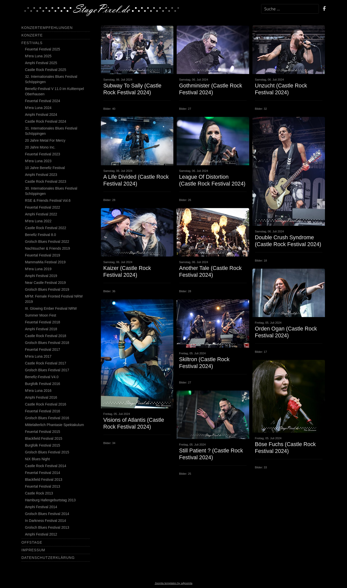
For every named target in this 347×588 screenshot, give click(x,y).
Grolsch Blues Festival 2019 (47, 289)
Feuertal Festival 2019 (42, 255)
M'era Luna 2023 (38, 161)
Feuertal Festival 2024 (42, 101)
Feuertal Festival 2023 (42, 154)
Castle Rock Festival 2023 (45, 181)
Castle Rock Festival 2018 (45, 336)
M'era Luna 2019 (38, 269)
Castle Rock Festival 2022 (45, 228)
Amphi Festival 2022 (41, 214)
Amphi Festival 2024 (41, 115)
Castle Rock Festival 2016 (45, 404)
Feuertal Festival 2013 (42, 486)
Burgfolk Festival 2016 (42, 384)
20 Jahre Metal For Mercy (45, 140)
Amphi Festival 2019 (41, 276)
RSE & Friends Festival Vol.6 (48, 200)
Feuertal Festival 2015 (42, 432)
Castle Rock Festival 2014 (45, 466)
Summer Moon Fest (40, 315)
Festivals (32, 43)
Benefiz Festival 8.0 (40, 235)
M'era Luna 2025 (38, 56)
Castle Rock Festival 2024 (45, 121)
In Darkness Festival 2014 (45, 521)
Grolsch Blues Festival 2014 (47, 514)
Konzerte (32, 35)
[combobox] (290, 9)
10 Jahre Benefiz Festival (45, 168)
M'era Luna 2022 (38, 221)
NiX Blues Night (37, 459)
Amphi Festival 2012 (41, 534)
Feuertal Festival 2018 (42, 322)
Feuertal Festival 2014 (42, 473)
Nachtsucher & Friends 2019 (47, 248)
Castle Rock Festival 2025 (45, 70)
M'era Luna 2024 (38, 108)
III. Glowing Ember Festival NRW (51, 308)
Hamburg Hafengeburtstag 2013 (50, 500)
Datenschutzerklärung (48, 558)
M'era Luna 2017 (38, 356)
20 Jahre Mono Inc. (40, 147)
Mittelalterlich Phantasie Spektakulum (54, 425)
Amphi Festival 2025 (41, 63)
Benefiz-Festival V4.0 (42, 377)
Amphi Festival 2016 (41, 397)
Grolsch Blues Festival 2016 (47, 418)
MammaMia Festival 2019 (45, 262)
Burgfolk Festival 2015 (42, 445)
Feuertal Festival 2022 (42, 207)
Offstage (32, 542)
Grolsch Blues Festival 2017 (47, 370)
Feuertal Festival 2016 (42, 411)
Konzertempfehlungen (47, 28)
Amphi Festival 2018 (41, 329)
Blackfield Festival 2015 (43, 438)
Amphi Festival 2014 (41, 507)
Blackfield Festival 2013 (43, 479)
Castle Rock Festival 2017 (45, 363)
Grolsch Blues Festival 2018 (47, 343)
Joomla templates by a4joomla (173, 583)
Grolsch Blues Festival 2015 (47, 452)
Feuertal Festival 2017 (42, 349)
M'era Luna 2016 (38, 391)
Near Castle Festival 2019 (45, 283)
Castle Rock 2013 (39, 493)
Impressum (33, 550)
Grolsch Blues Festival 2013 (47, 527)
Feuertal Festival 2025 (42, 49)
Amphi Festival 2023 (41, 175)
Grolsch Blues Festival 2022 (47, 242)
